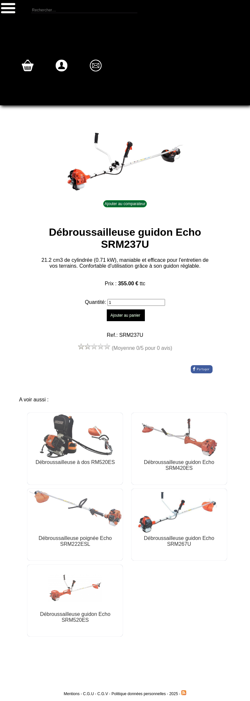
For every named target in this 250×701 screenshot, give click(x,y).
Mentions (72, 694)
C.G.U (89, 694)
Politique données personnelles (139, 694)
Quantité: (96, 302)
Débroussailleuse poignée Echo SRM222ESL (75, 541)
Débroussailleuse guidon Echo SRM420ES (179, 465)
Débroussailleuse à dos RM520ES (75, 462)
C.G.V (102, 694)
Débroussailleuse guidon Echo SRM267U (179, 541)
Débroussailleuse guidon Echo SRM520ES (75, 617)
